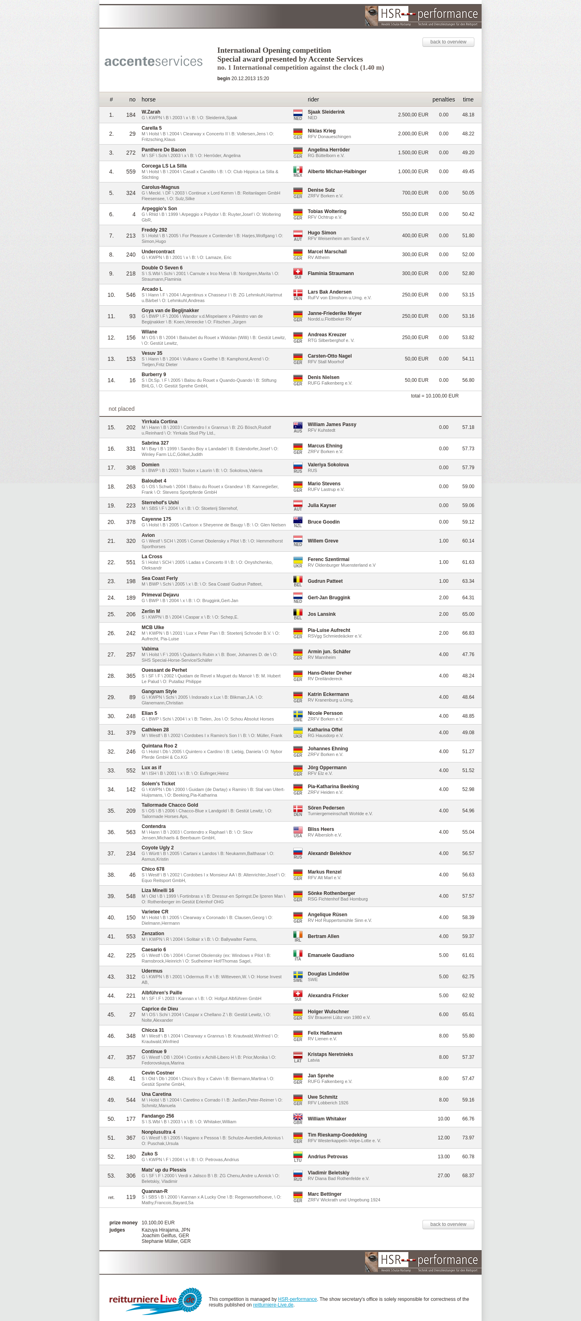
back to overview (448, 42)
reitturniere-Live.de (273, 1305)
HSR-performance (297, 1299)
